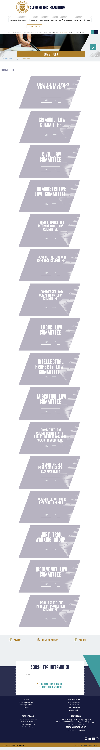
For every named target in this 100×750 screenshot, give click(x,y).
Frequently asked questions (50, 686)
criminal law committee (51, 122)
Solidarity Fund (80, 32)
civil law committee (43, 157)
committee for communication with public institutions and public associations (43, 436)
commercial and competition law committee (44, 296)
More (51, 100)
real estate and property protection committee (44, 609)
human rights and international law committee (44, 227)
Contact (54, 20)
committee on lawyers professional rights (51, 88)
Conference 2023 (65, 20)
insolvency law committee (45, 574)
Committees (63, 32)
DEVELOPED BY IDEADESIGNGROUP (13, 748)
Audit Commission (42, 32)
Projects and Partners (17, 20)
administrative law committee (44, 192)
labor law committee (44, 331)
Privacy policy (74, 713)
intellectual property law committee (42, 368)
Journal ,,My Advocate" (82, 20)
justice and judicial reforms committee (45, 259)
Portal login (34, 26)
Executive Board (17, 32)
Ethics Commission (29, 32)
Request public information (50, 689)
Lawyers (71, 32)
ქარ (96, 32)
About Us (8, 32)
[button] (93, 47)
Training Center (53, 32)
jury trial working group (43, 539)
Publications (32, 20)
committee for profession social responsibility (43, 470)
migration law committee (45, 400)
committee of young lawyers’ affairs (45, 502)
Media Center (44, 20)
